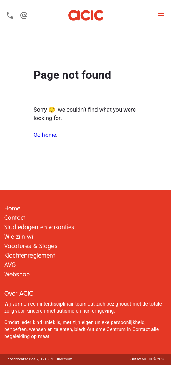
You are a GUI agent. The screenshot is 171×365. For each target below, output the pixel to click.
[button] (12, 208)
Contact (14, 218)
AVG (10, 265)
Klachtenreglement (29, 256)
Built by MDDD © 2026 (146, 359)
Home (12, 208)
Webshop (17, 275)
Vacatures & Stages (30, 246)
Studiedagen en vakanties (39, 227)
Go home (45, 135)
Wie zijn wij (19, 237)
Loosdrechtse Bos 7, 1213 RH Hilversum (39, 359)
